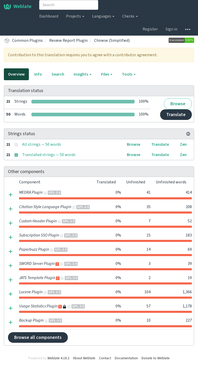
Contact (105, 358)
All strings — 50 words (41, 144)
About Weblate (84, 358)
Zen (183, 144)
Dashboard (48, 16)
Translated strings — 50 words (49, 155)
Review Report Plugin (68, 40)
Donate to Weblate (156, 358)
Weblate (17, 6)
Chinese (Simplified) (112, 40)
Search (58, 74)
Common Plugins (27, 40)
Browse (177, 104)
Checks (130, 16)
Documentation (126, 358)
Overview (16, 74)
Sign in (171, 29)
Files (106, 74)
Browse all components (38, 337)
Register (150, 29)
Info (38, 74)
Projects (75, 16)
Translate (176, 114)
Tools (129, 74)
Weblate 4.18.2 (58, 358)
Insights (83, 74)
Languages (103, 16)
